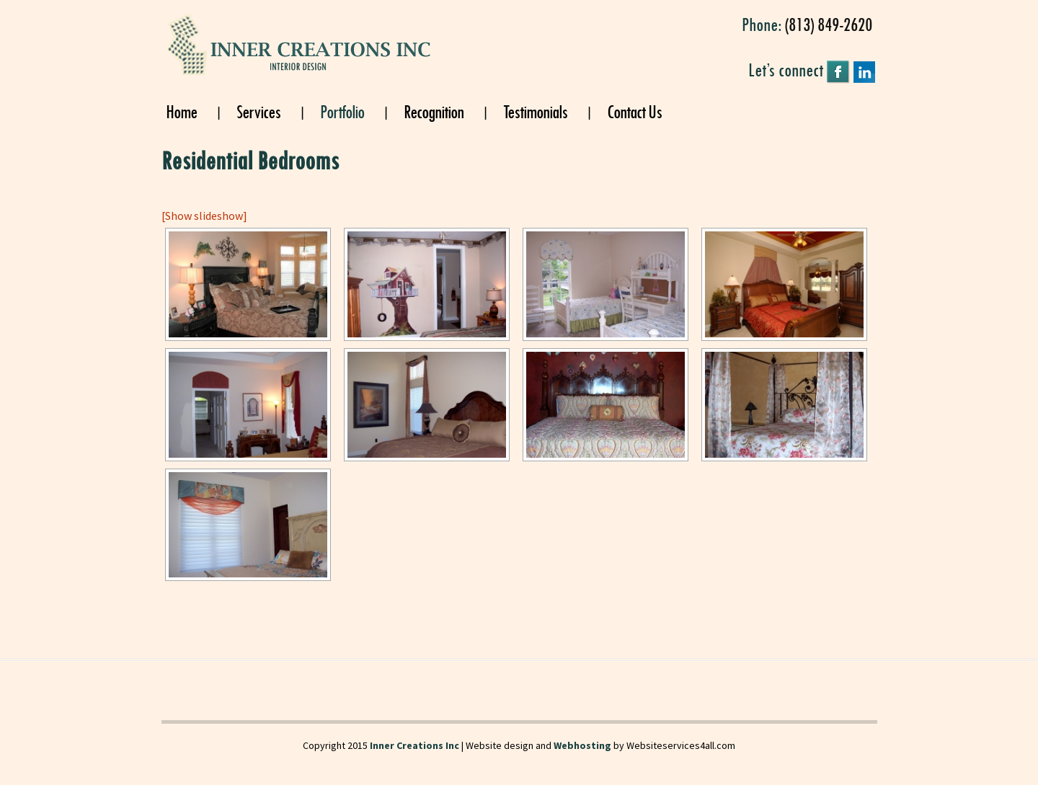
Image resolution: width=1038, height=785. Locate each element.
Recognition (433, 111)
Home (181, 111)
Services (258, 111)
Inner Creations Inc (414, 745)
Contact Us (634, 111)
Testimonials (535, 111)
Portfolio (342, 111)
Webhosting (582, 745)
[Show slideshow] (204, 215)
